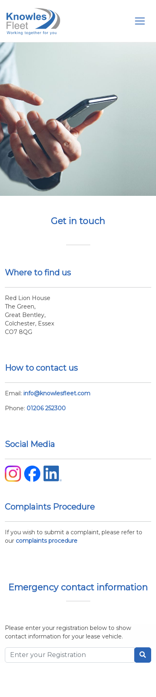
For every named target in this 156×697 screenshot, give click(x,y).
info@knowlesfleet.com (56, 393)
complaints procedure (46, 540)
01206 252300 (46, 408)
